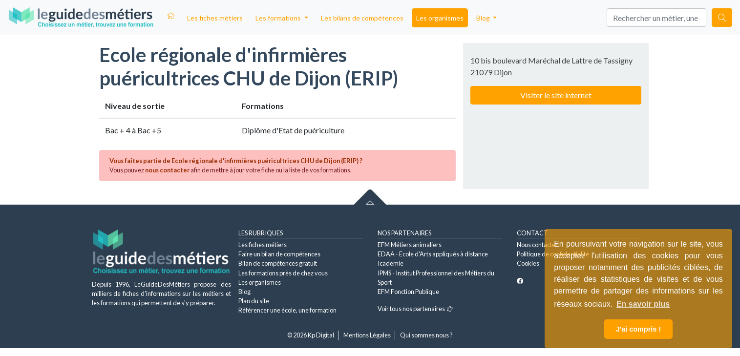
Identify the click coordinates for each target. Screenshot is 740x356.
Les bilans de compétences (362, 18)
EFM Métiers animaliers (410, 245)
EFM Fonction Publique (408, 291)
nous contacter (167, 170)
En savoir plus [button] (643, 304)
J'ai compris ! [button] (638, 329)
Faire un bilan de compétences (279, 254)
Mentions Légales (367, 335)
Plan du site (253, 301)
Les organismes (440, 18)
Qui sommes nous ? (426, 335)
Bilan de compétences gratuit (277, 263)
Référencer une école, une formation (287, 310)
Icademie (390, 263)
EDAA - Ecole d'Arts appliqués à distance (433, 254)
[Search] (656, 17)
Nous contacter (537, 245)
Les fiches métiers (215, 18)
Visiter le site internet (556, 95)
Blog (244, 291)
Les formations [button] (278, 18)
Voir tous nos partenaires (415, 309)
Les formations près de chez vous (283, 273)
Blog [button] (483, 18)
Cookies (528, 263)
